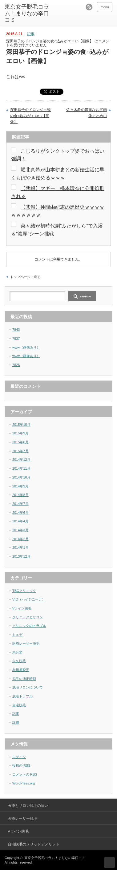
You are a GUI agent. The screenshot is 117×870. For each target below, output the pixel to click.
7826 (16, 365)
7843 (16, 329)
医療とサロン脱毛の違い (28, 805)
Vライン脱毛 (21, 608)
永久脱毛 (19, 661)
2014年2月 (20, 539)
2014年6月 (20, 512)
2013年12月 (21, 556)
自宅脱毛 (19, 705)
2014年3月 (20, 530)
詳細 (15, 722)
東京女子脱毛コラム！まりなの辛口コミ (27, 13)
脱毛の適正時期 (24, 679)
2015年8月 (20, 442)
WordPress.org (23, 783)
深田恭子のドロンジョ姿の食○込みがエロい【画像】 (30, 116)
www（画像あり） (26, 347)
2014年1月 (20, 547)
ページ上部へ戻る (109, 862)
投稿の (21, 765)
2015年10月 (21, 424)
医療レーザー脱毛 (25, 643)
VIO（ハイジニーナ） (28, 599)
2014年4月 (20, 521)
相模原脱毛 (20, 670)
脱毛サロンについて (27, 687)
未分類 (17, 652)
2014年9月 (20, 486)
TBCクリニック (24, 591)
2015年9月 (20, 433)
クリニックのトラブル (29, 626)
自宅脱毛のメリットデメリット (33, 844)
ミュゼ (17, 634)
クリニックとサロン (27, 617)
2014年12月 (21, 459)
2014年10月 (21, 477)
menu (104, 7)
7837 (16, 338)
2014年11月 (21, 468)
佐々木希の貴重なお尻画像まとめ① (86, 113)
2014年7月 (20, 504)
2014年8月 (20, 495)
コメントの (24, 774)
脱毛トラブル (22, 696)
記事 (30, 34)
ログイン (19, 757)
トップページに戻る (25, 277)
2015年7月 (20, 451)
